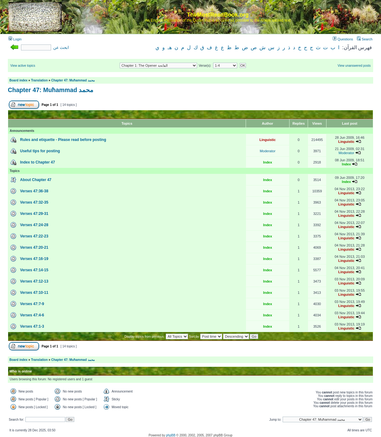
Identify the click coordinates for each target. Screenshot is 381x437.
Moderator (267, 151)
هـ (170, 47)
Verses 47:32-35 (34, 202)
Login (15, 39)
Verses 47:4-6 (32, 315)
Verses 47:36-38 (34, 191)
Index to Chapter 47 (37, 162)
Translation (39, 80)
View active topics (22, 65)
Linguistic (267, 140)
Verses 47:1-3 (32, 326)
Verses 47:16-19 (34, 259)
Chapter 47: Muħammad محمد (72, 80)
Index (267, 162)
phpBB (170, 435)
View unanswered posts (354, 65)
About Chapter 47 (35, 180)
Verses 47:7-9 (32, 304)
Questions (343, 39)
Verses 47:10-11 (34, 292)
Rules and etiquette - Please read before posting (63, 140)
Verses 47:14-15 (34, 270)
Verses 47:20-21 (34, 247)
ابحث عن (61, 47)
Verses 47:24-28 (34, 225)
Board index (18, 80)
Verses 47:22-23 (34, 236)
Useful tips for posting (40, 151)
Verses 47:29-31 (34, 213)
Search (365, 39)
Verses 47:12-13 (34, 281)
